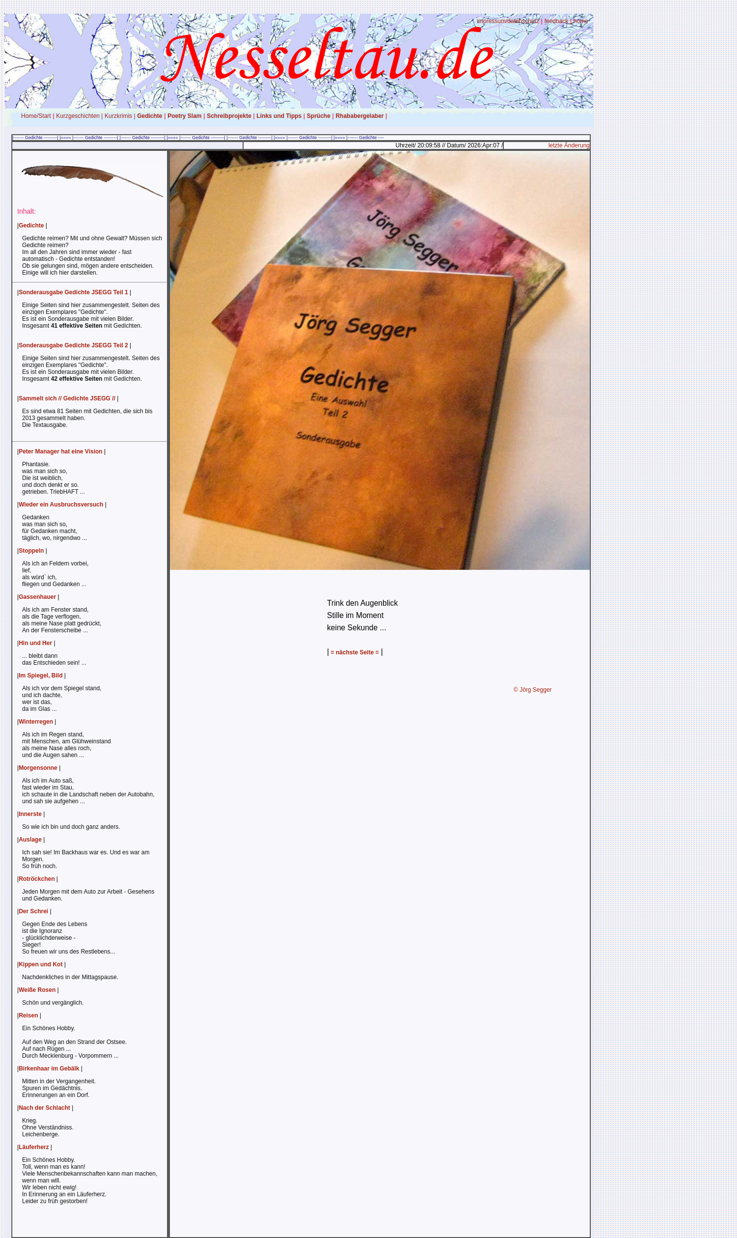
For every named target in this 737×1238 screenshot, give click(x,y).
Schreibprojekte (229, 116)
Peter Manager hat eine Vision (61, 451)
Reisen (28, 1015)
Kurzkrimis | (120, 116)
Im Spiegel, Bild (40, 675)
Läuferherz (34, 1147)
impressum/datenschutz (508, 21)
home (580, 21)
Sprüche (318, 116)
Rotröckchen (37, 878)
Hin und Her (35, 643)
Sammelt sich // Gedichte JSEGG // (67, 398)
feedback (557, 21)
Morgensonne (38, 767)
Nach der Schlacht (44, 1107)
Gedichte (149, 116)
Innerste (30, 814)
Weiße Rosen (37, 989)
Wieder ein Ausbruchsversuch (61, 504)
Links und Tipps (278, 116)
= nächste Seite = (354, 652)
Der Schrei (33, 911)
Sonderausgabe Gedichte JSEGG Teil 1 (73, 292)
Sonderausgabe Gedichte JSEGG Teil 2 (73, 345)
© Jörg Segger (533, 689)
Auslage (30, 839)
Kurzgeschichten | (79, 116)
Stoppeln (31, 550)
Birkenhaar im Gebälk (49, 1068)
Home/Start (36, 116)
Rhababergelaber (359, 116)
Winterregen (36, 721)
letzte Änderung (569, 145)
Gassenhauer (37, 596)
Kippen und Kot (40, 964)
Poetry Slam (184, 116)
